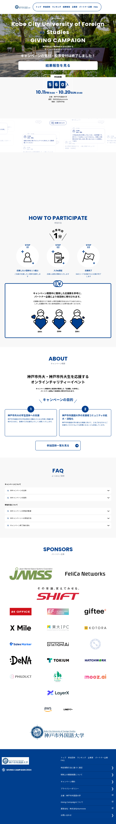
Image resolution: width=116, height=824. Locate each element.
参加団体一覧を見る (63, 445)
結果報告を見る (58, 65)
